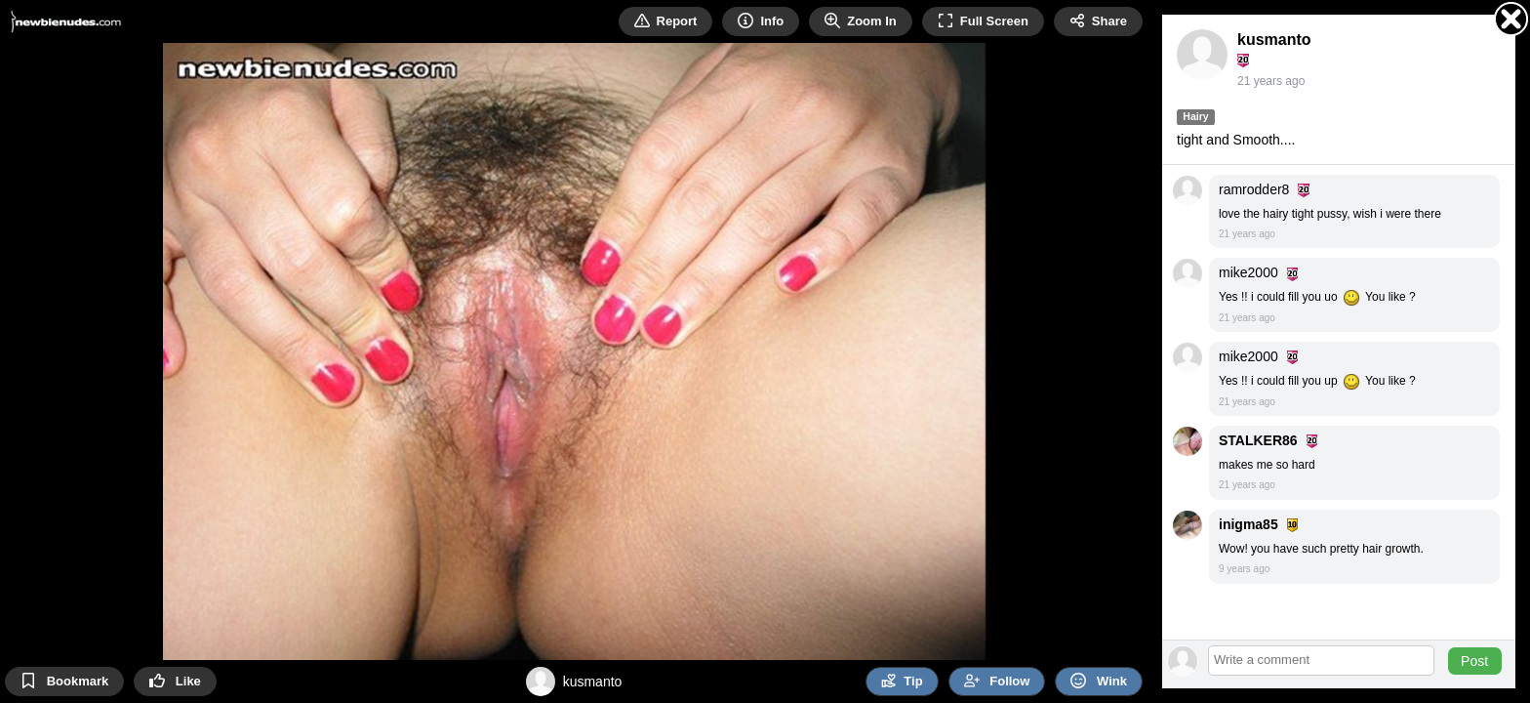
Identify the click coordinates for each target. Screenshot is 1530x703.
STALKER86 (1258, 440)
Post (1474, 661)
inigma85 (1248, 524)
